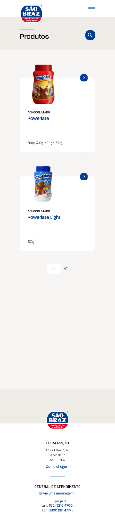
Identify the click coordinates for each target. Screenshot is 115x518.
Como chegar (57, 467)
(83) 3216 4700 (62, 506)
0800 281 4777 (61, 510)
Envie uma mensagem (57, 493)
